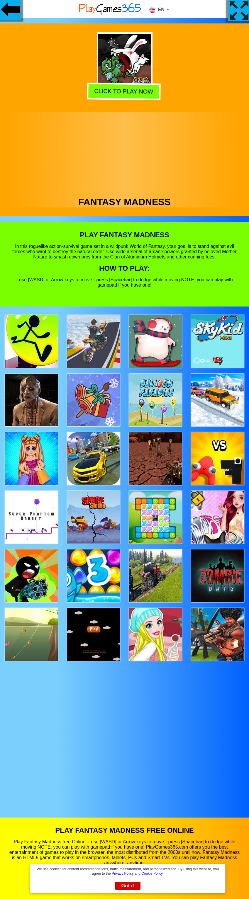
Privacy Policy (123, 873)
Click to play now (124, 91)
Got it (127, 885)
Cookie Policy (151, 873)
